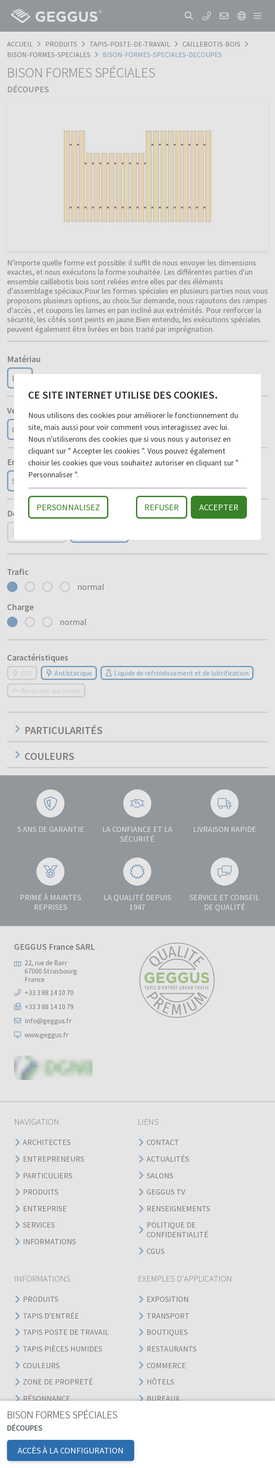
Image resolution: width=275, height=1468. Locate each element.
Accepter (219, 506)
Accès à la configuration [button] (71, 1450)
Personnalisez (68, 506)
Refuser (161, 506)
